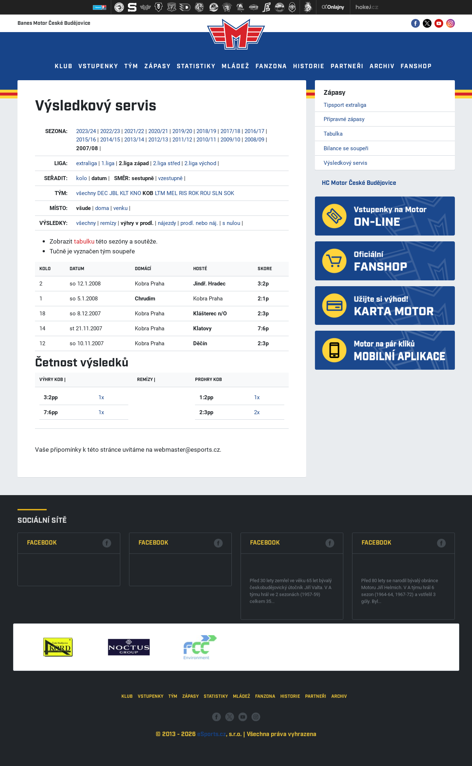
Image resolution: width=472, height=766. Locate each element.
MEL (172, 193)
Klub (64, 66)
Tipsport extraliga (345, 104)
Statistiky (196, 66)
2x (257, 412)
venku (120, 207)
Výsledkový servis (345, 162)
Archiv (382, 66)
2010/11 (206, 139)
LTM (160, 193)
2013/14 (134, 139)
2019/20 (182, 131)
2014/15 (110, 139)
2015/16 (86, 139)
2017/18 (230, 131)
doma (102, 207)
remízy (108, 222)
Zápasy (157, 66)
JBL (113, 193)
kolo (81, 178)
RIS (183, 193)
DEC (102, 193)
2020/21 (158, 131)
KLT (124, 193)
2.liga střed (166, 163)
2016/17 (254, 131)
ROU (205, 193)
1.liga (107, 163)
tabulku (84, 241)
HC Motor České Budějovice (359, 183)
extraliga (86, 163)
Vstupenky (98, 66)
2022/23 (110, 131)
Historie (309, 66)
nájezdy (167, 222)
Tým (131, 66)
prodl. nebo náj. (199, 222)
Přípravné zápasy (344, 119)
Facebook (42, 618)
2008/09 (254, 139)
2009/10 (230, 139)
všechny (86, 193)
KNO (135, 193)
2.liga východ (200, 163)
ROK (193, 193)
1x (101, 397)
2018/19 (206, 131)
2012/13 (158, 139)
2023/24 (86, 131)
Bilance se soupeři (346, 148)
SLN (217, 193)
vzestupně (170, 178)
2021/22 (134, 131)
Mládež (236, 66)
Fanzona (271, 66)
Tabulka (333, 133)
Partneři (347, 66)
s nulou (231, 222)
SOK (229, 193)
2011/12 (182, 139)
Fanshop (416, 66)
